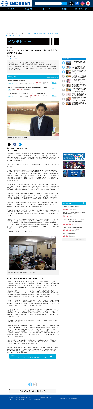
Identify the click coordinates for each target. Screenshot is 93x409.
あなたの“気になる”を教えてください (33, 391)
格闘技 (64, 9)
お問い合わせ (29, 397)
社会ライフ (28, 9)
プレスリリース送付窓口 (39, 397)
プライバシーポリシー (20, 399)
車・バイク (46, 9)
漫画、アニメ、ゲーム (82, 9)
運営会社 (23, 397)
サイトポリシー (10, 399)
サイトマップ (49, 397)
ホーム (8, 397)
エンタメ (11, 9)
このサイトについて (15, 397)
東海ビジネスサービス (16, 58)
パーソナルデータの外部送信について (34, 399)
